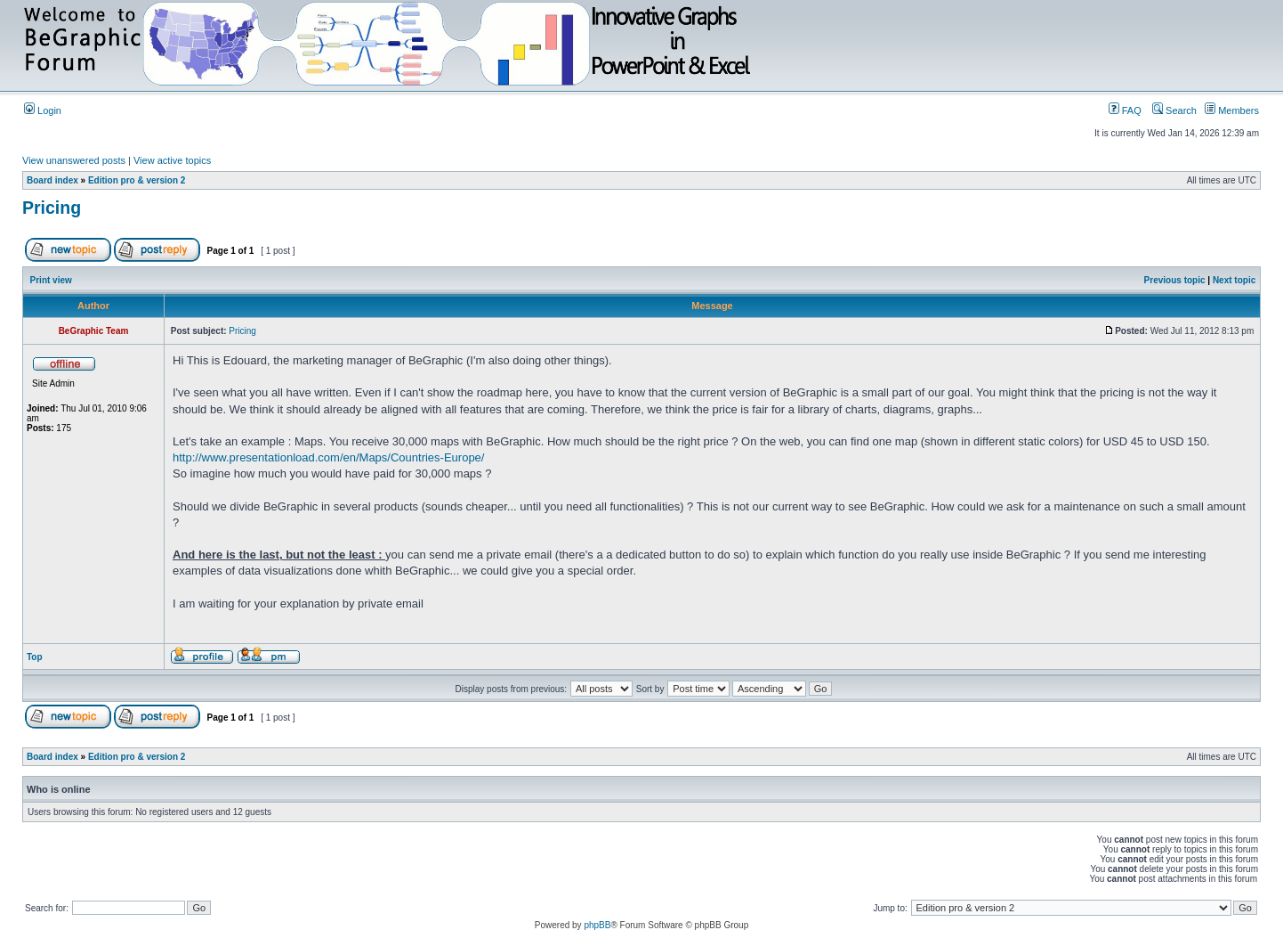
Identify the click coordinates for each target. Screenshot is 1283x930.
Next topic (1234, 280)
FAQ (1125, 110)
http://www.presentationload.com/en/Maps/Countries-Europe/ (328, 457)
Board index (52, 180)
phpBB (597, 925)
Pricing (51, 207)
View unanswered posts (73, 160)
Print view (51, 280)
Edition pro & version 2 (136, 180)
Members (1232, 110)
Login (42, 110)
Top (35, 657)
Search (1174, 110)
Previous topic (1175, 280)
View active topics (172, 160)
